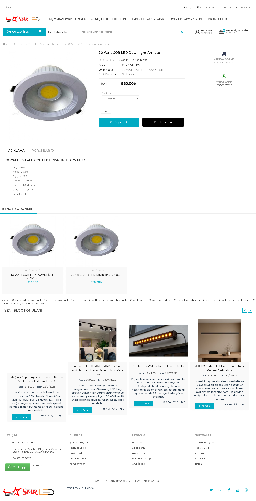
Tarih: (40, 386)
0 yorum (124, 59)
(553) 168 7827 (224, 85)
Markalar (199, 453)
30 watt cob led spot (160, 300)
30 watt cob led (138, 300)
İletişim (198, 463)
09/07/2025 (171, 373)
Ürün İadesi (138, 463)
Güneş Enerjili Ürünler (109, 19)
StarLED (29, 386)
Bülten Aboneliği (141, 458)
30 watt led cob (78, 300)
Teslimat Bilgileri (79, 447)
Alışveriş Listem (140, 453)
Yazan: (20, 386)
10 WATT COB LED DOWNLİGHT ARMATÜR (33, 276)
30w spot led (209, 300)
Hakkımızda (76, 453)
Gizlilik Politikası (78, 458)
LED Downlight (16, 44)
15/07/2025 (110, 379)
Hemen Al (163, 122)
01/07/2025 (232, 375)
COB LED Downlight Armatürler (46, 44)
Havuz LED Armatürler (186, 19)
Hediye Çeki (201, 447)
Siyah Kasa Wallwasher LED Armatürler (158, 366)
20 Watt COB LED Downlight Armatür (96, 274)
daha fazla (21, 417)
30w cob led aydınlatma (187, 300)
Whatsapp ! (17, 467)
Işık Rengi (106, 93)
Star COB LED (131, 65)
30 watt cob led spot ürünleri (234, 300)
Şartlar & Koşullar (79, 442)
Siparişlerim (139, 447)
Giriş (187, 7)
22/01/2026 (49, 386)
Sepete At (119, 122)
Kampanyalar (77, 463)
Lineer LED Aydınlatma (147, 19)
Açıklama (16, 150)
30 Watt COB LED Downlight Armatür (88, 44)
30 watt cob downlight (55, 300)
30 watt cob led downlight (26, 300)
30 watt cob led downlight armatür (108, 300)
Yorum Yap (140, 59)
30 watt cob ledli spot (33, 303)
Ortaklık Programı (204, 442)
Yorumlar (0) (43, 150)
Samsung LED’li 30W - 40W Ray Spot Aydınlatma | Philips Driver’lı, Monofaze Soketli (98, 370)
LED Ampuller (216, 19)
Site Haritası (201, 458)
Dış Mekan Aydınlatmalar (68, 19)
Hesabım (137, 442)
